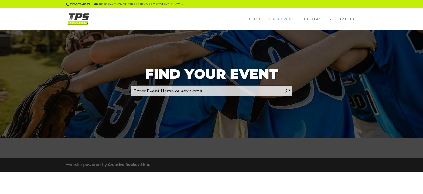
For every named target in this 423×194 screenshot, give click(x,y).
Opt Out (347, 19)
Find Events (283, 19)
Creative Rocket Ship (128, 164)
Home (255, 19)
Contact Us (317, 19)
